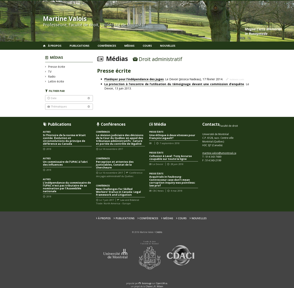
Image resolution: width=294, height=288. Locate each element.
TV (49, 71)
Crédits (158, 232)
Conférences (107, 45)
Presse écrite (56, 67)
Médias (129, 45)
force (146, 283)
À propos (54, 45)
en (242, 38)
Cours (147, 45)
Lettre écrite (56, 81)
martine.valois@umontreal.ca (219, 153)
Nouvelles (167, 45)
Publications (79, 45)
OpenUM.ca (161, 283)
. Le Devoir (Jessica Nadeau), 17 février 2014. (164, 79)
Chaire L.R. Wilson (154, 286)
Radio (52, 76)
